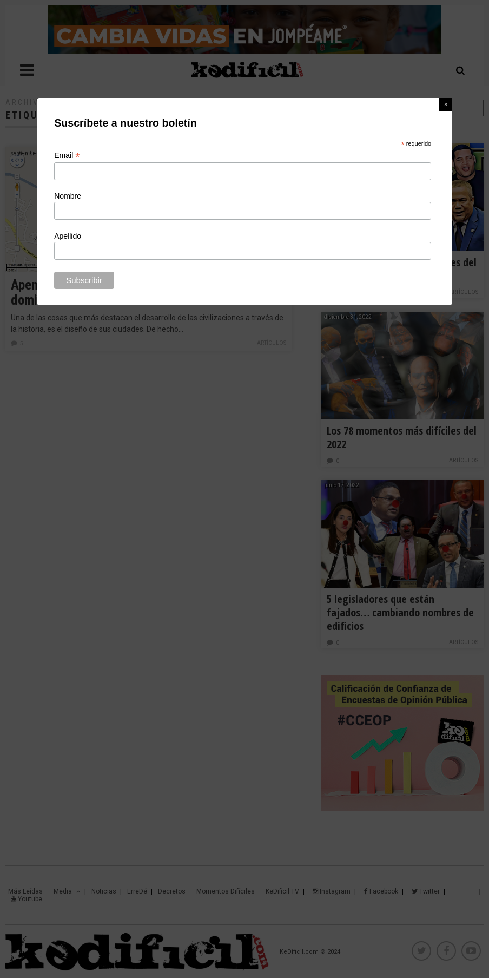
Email (67, 155)
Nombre (67, 196)
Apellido (67, 236)
